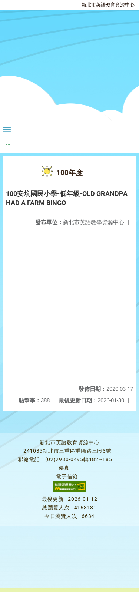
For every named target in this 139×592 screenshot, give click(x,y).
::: (8, 145)
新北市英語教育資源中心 (108, 4)
